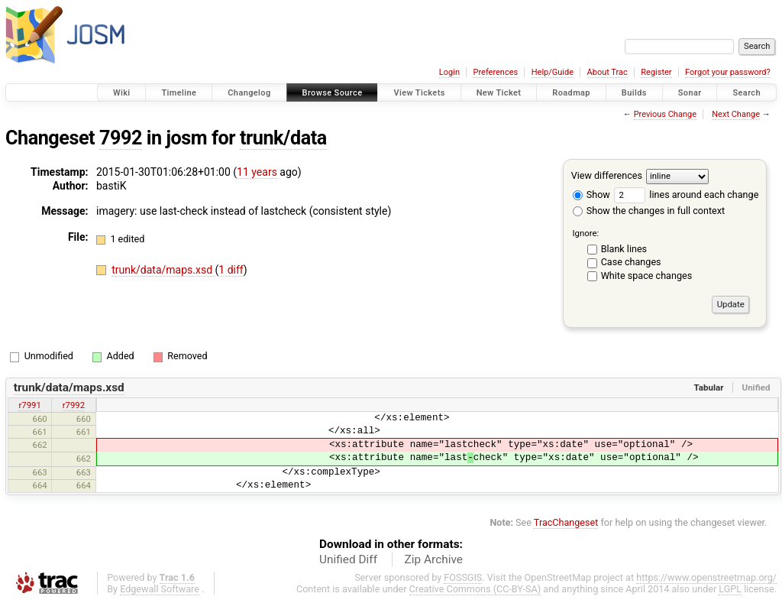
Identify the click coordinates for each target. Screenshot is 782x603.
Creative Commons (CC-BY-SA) (475, 589)
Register (656, 72)
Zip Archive (434, 559)
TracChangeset (566, 522)
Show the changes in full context (649, 210)
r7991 (29, 405)
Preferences (495, 72)
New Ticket (499, 93)
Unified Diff (348, 559)
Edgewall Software (159, 589)
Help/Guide (553, 72)
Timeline (178, 93)
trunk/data (283, 138)
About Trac (607, 72)
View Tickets (418, 93)
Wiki (122, 93)
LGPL (730, 589)
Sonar (690, 93)
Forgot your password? (728, 72)
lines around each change (686, 194)
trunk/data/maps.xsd (163, 270)
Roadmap (571, 93)
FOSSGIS (463, 577)
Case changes (631, 261)
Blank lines (624, 248)
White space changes (647, 275)
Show (591, 194)
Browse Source (332, 93)
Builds (634, 93)
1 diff (231, 270)
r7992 (74, 405)
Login (449, 72)
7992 (120, 138)
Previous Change (665, 114)
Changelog (249, 93)
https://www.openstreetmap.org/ (706, 577)
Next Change (736, 114)
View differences (606, 175)
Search (746, 93)
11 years (257, 172)
